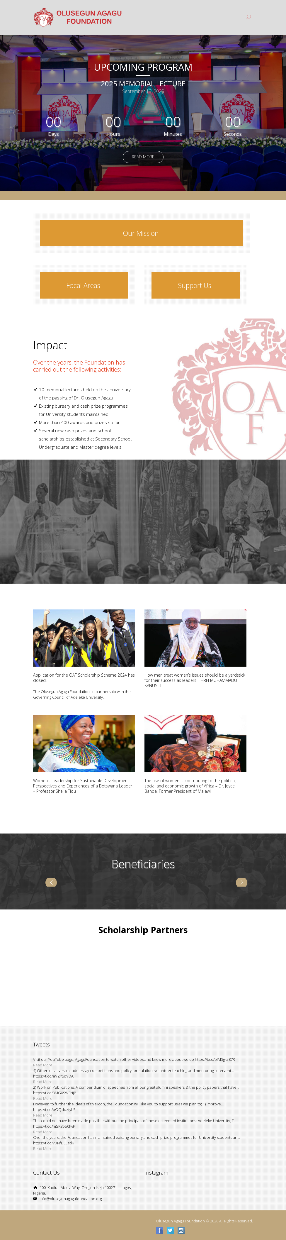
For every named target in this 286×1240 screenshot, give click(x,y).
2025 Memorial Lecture (143, 83)
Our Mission (141, 233)
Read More (143, 157)
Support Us (194, 285)
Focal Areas (83, 285)
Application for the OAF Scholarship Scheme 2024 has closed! (84, 677)
